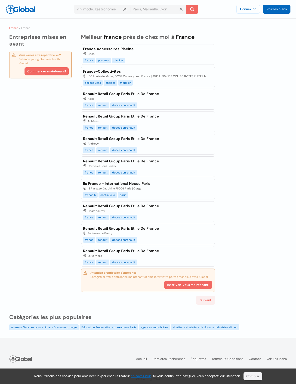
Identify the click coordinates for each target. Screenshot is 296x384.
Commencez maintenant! (46, 71)
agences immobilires (154, 327)
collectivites (93, 83)
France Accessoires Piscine (108, 48)
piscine (118, 60)
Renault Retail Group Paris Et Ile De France (121, 93)
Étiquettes (198, 359)
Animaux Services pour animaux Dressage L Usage (44, 327)
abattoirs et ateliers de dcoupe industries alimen (205, 327)
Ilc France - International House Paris (116, 183)
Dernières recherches (168, 359)
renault (103, 105)
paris (123, 195)
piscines (103, 60)
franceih (90, 195)
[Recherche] (192, 9)
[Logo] (21, 9)
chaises (110, 83)
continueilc (107, 195)
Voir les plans (276, 9)
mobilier (125, 83)
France (13, 28)
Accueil (141, 359)
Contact (255, 359)
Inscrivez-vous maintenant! (188, 285)
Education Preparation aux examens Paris (108, 327)
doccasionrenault (123, 105)
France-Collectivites (102, 71)
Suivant (205, 300)
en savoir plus (141, 376)
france (89, 60)
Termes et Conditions (227, 359)
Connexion (248, 9)
